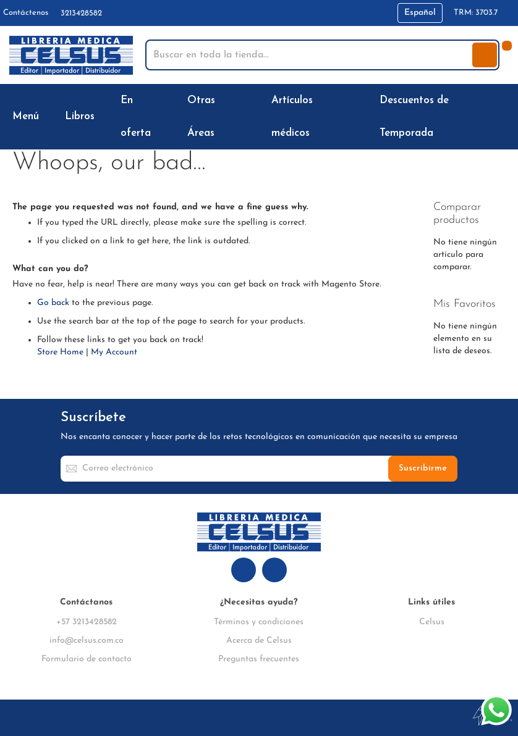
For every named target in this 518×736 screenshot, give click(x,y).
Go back (53, 302)
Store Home (60, 352)
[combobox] (310, 55)
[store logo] (71, 55)
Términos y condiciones (259, 622)
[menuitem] (28, 116)
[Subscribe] (422, 469)
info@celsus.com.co (86, 640)
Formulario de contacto (86, 659)
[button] (420, 13)
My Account (114, 352)
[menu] (259, 116)
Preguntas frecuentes (258, 659)
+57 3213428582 (86, 622)
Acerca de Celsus (259, 640)
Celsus (431, 622)
